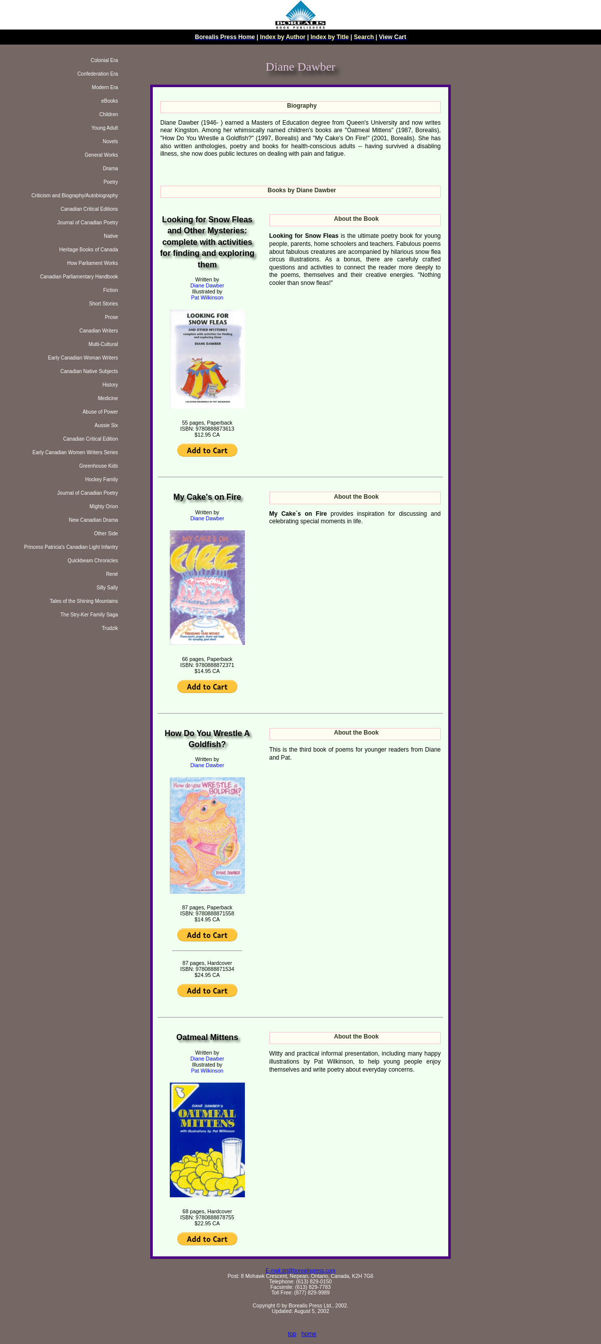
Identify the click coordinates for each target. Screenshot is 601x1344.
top (292, 1333)
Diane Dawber (207, 285)
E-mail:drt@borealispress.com (300, 1270)
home (309, 1333)
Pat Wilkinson (207, 297)
